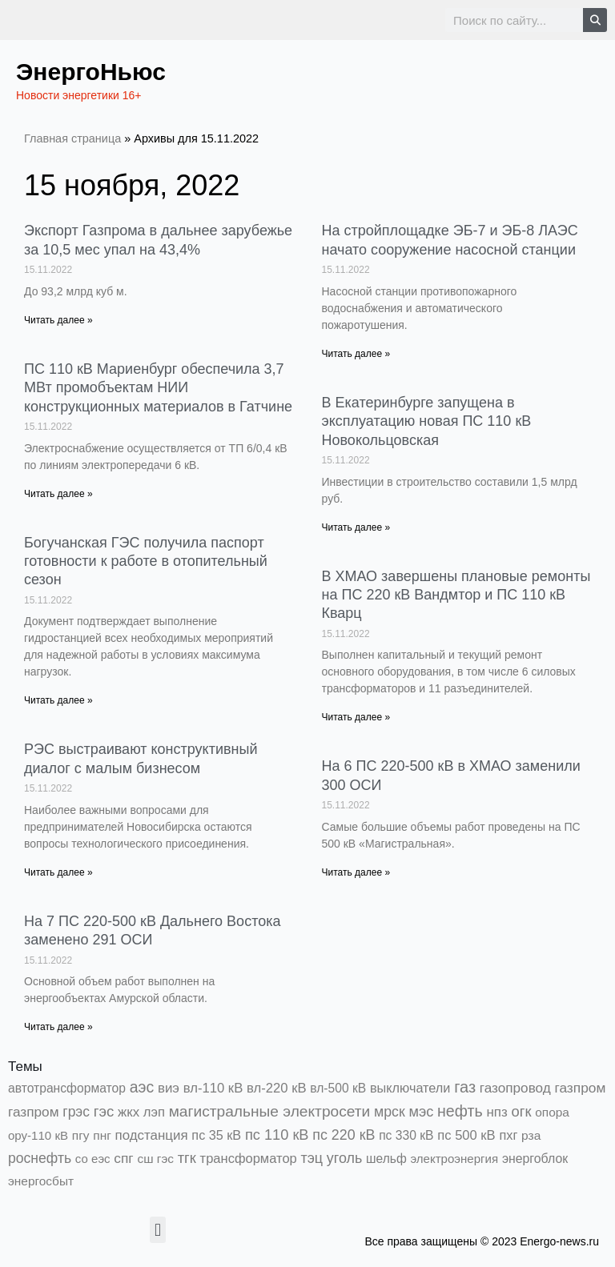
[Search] (595, 20)
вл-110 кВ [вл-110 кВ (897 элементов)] (213, 1088)
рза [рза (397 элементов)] (531, 1135)
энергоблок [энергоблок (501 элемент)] (535, 1158)
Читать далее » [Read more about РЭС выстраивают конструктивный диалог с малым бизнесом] (58, 872)
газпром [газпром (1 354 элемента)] (33, 1112)
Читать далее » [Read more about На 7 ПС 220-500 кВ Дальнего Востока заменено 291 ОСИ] (58, 1026)
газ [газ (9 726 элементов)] (465, 1087)
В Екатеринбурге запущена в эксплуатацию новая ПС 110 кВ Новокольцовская (427, 421)
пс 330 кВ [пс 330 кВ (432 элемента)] (406, 1135)
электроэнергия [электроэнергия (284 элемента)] (454, 1158)
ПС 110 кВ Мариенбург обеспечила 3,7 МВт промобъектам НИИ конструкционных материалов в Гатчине (158, 388)
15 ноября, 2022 (131, 185)
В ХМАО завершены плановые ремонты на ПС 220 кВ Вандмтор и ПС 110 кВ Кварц (456, 595)
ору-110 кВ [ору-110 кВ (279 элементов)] (38, 1135)
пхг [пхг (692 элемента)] (508, 1135)
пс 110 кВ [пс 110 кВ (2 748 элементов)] (277, 1134)
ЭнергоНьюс (91, 71)
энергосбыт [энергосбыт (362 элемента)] (41, 1181)
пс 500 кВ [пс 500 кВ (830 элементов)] (466, 1135)
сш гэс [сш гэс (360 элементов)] (155, 1158)
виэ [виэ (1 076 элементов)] (168, 1088)
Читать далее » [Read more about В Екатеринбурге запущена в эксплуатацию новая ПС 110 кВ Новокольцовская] (356, 527)
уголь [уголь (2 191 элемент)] (344, 1158)
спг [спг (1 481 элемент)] (123, 1158)
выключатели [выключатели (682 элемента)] (410, 1088)
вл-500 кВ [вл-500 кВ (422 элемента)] (338, 1088)
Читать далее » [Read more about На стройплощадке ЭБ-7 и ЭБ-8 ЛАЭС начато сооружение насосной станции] (356, 353)
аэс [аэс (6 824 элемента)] (142, 1087)
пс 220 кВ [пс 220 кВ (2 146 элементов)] (343, 1135)
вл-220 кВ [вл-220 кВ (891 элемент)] (277, 1088)
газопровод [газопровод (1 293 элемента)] (515, 1088)
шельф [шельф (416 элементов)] (386, 1158)
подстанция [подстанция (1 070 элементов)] (151, 1135)
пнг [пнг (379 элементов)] (102, 1135)
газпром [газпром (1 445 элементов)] (579, 1088)
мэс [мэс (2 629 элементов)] (420, 1112)
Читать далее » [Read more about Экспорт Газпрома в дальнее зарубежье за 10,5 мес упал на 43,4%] (58, 320)
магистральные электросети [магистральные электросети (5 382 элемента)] (270, 1111)
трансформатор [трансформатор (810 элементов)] (248, 1158)
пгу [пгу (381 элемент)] (81, 1135)
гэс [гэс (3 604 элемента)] (104, 1111)
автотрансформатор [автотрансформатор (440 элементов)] (67, 1088)
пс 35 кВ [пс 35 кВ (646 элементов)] (216, 1135)
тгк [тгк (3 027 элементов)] (187, 1157)
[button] (157, 1230)
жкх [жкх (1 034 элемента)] (128, 1112)
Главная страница (72, 138)
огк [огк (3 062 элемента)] (521, 1111)
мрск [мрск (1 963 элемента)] (389, 1112)
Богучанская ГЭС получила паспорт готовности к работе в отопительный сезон (145, 561)
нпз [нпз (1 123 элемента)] (496, 1112)
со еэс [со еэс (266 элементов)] (93, 1158)
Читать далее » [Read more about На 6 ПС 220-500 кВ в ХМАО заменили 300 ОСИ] (356, 872)
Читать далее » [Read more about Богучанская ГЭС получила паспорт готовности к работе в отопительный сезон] (58, 700)
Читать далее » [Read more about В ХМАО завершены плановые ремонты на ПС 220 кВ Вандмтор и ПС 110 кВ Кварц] (356, 717)
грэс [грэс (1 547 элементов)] (76, 1112)
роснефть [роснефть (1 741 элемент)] (39, 1158)
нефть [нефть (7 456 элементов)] (460, 1111)
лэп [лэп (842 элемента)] (154, 1112)
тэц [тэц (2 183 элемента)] (312, 1158)
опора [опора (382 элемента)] (552, 1112)
